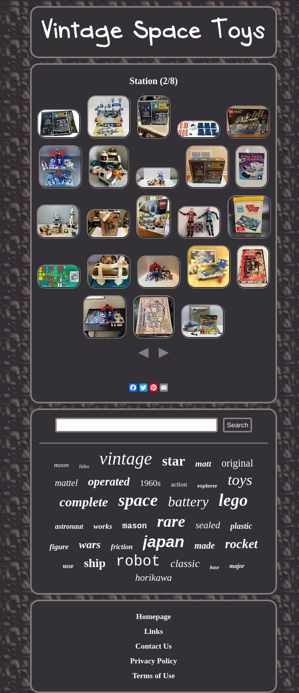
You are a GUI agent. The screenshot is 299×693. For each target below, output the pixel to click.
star (173, 461)
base (214, 567)
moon (61, 465)
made (204, 546)
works (102, 526)
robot (138, 561)
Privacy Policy (153, 661)
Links (153, 631)
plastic (241, 526)
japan (163, 542)
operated (109, 481)
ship (95, 563)
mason (134, 526)
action (179, 484)
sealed (207, 525)
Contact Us (153, 646)
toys (240, 479)
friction (122, 547)
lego (233, 500)
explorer (207, 485)
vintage (125, 459)
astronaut (69, 526)
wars (90, 544)
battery (188, 501)
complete (84, 502)
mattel (66, 483)
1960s (150, 483)
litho (84, 466)
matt (203, 464)
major (237, 566)
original (237, 463)
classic (185, 563)
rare (171, 521)
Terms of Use (153, 676)
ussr (68, 566)
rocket (241, 544)
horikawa (153, 577)
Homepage (153, 616)
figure (59, 547)
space (138, 500)
